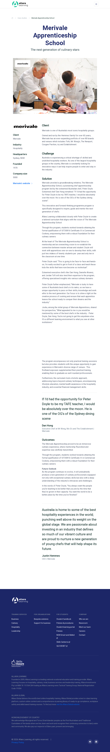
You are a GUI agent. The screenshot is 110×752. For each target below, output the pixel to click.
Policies (59, 631)
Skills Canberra (62, 642)
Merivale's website (23, 183)
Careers (82, 631)
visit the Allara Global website (68, 704)
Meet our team (85, 627)
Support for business (42, 623)
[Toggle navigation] (96, 4)
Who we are (83, 619)
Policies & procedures (64, 623)
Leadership (16, 631)
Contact (82, 635)
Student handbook (63, 619)
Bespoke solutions (41, 619)
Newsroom (83, 623)
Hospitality (16, 627)
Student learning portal (65, 627)
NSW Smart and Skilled (65, 635)
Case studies (22, 18)
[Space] (20, 4)
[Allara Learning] (20, 600)
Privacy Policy (18, 742)
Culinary (15, 623)
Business (15, 619)
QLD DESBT (61, 646)
